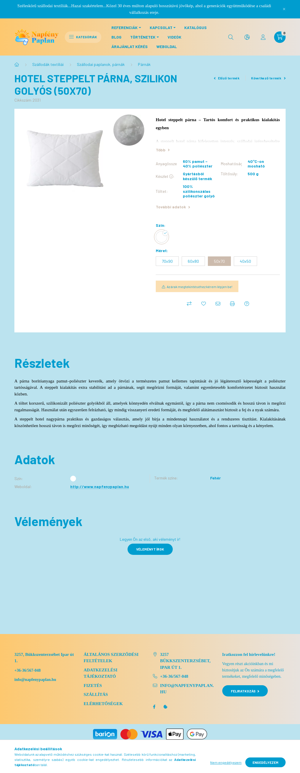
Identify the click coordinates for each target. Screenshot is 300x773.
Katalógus (195, 27)
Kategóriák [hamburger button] (83, 37)
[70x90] (167, 261)
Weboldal (166, 46)
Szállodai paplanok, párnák (101, 64)
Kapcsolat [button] (161, 27)
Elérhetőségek (103, 703)
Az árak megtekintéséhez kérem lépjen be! (199, 287)
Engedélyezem (265, 762)
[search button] (231, 37)
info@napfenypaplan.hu (187, 688)
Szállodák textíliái (48, 64)
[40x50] (245, 261)
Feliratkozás (245, 691)
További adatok (173, 206)
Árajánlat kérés (129, 46)
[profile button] (263, 37)
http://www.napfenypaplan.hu (99, 486)
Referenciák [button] (124, 27)
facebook (154, 707)
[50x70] (219, 261)
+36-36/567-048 (27, 670)
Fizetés (93, 685)
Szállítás (96, 694)
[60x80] (193, 261)
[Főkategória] (16, 64)
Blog (116, 37)
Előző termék (227, 78)
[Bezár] (284, 9)
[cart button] (280, 37)
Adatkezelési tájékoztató (100, 673)
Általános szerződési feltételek (111, 657)
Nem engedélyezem (226, 762)
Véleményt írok (150, 549)
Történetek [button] (142, 37)
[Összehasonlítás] (189, 303)
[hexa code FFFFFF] (163, 237)
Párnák (144, 64)
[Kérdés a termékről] (246, 303)
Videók (174, 37)
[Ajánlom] (218, 303)
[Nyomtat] (232, 303)
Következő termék (268, 78)
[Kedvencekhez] (203, 303)
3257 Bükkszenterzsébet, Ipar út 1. (185, 661)
